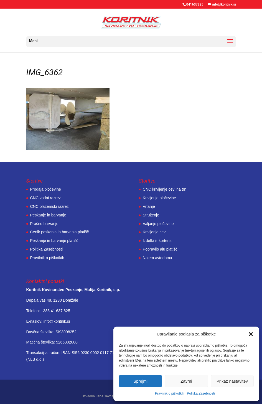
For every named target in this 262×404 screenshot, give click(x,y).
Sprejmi (140, 381)
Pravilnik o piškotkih (169, 393)
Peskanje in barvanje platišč (54, 240)
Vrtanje (149, 206)
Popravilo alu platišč (160, 249)
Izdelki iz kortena (157, 240)
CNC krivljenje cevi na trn (164, 189)
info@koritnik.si (57, 321)
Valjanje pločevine (158, 223)
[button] (251, 334)
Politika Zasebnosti (201, 393)
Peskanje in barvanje (48, 215)
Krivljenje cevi (155, 232)
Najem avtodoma (157, 258)
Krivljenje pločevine (159, 198)
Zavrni (186, 381)
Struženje (151, 215)
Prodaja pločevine (45, 189)
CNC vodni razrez (45, 198)
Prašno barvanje (44, 223)
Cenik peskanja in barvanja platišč (59, 232)
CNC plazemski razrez (49, 206)
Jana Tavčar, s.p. (109, 396)
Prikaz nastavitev (232, 381)
